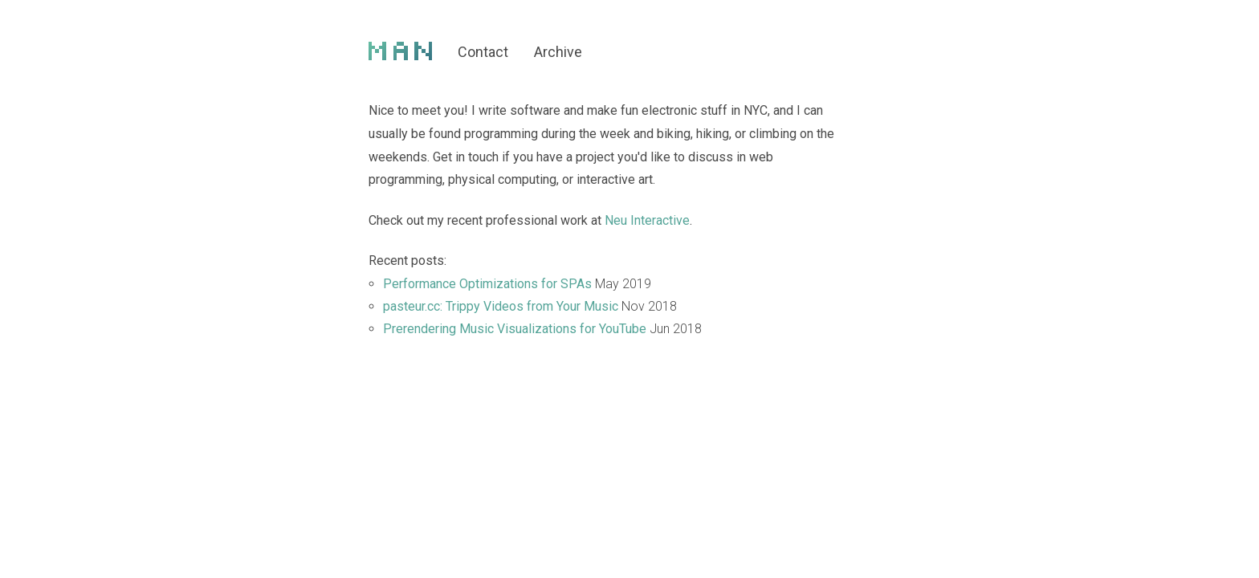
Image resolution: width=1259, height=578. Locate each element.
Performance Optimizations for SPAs (487, 283)
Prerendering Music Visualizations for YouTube (514, 328)
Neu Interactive (647, 220)
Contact (483, 51)
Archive (558, 51)
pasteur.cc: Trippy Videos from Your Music (500, 306)
